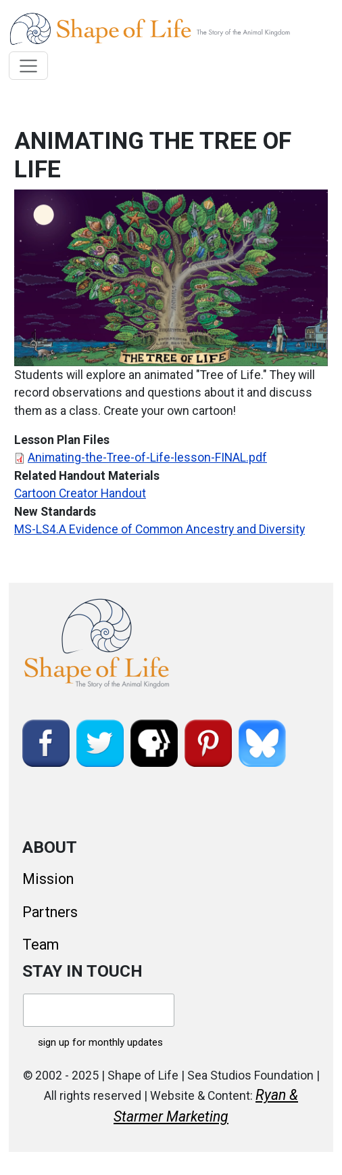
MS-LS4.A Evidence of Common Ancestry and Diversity (159, 529)
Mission (48, 878)
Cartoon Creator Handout (80, 493)
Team (40, 944)
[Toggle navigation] (29, 65)
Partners (50, 912)
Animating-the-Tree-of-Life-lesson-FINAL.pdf (147, 457)
